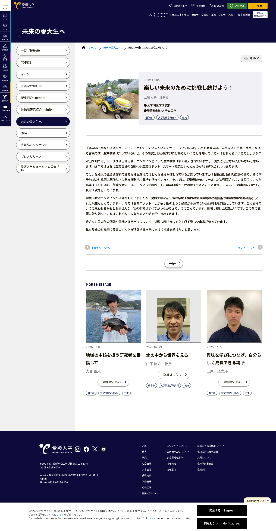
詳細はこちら (112, 382)
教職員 (246, 15)
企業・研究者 (218, 15)
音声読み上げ (178, 5)
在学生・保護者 (190, 15)
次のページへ (247, 248)
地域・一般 (234, 15)
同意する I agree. (221, 510)
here (150, 518)
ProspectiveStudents (161, 15)
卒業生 (205, 15)
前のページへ (101, 248)
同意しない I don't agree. (222, 523)
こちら (60, 514)
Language (216, 5)
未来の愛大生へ (112, 47)
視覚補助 (198, 5)
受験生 (175, 15)
